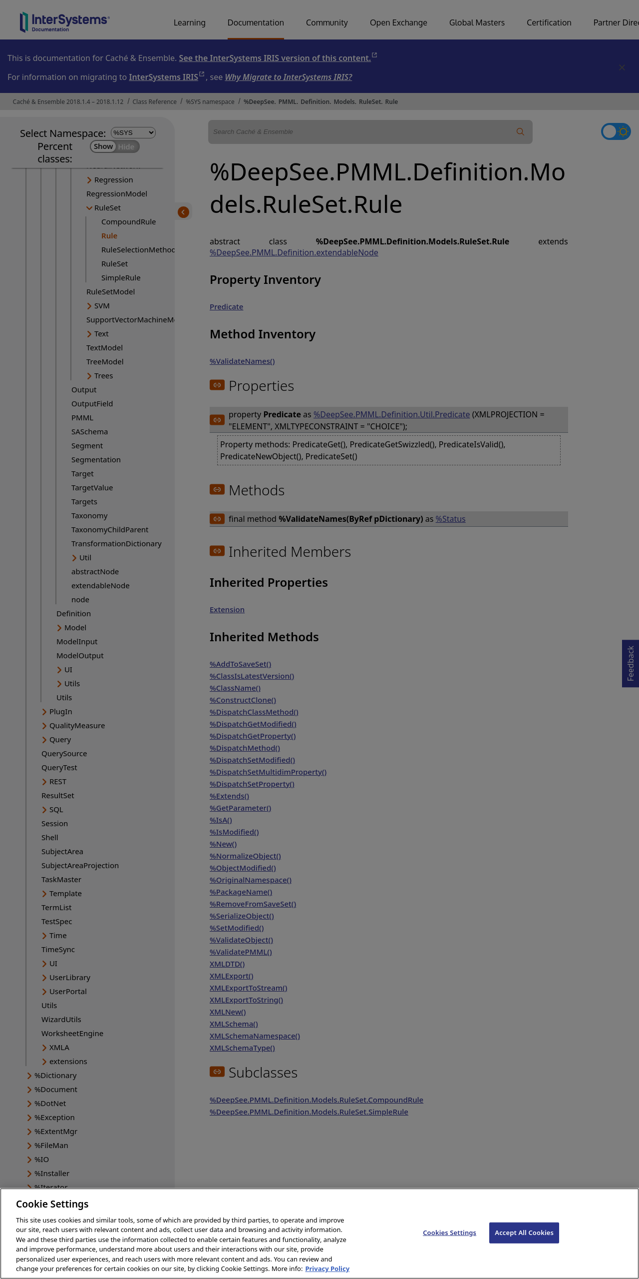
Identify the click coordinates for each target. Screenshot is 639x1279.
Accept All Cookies (524, 1246)
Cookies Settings (449, 1246)
